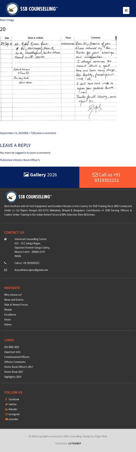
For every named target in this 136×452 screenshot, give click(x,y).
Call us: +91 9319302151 (27, 263)
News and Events (14, 299)
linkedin (11, 409)
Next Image (7, 20)
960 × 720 (29, 133)
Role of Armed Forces (16, 304)
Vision (7, 319)
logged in (20, 152)
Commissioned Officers (17, 357)
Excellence (10, 314)
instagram (12, 414)
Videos (8, 324)
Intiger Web (100, 436)
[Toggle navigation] (126, 10)
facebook (12, 399)
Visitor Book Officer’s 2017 (18, 367)
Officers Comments (15, 362)
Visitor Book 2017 (13, 371)
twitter (11, 404)
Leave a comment (45, 133)
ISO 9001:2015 (11, 347)
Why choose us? (13, 294)
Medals (8, 309)
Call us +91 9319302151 (107, 177)
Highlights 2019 (12, 376)
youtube (11, 419)
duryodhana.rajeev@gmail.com (31, 270)
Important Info (12, 352)
